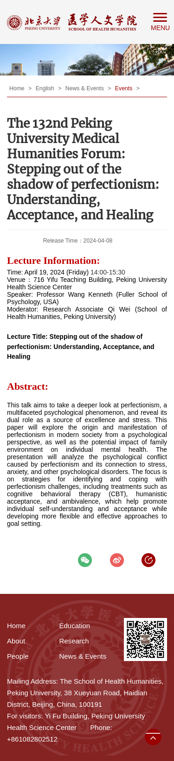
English (46, 88)
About (16, 641)
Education (74, 626)
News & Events (85, 88)
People (18, 656)
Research (74, 641)
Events (124, 88)
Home (17, 88)
